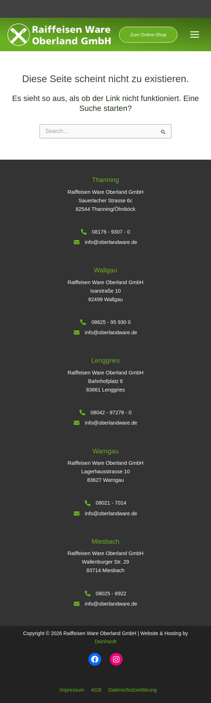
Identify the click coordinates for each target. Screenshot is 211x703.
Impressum (72, 690)
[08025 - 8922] (106, 593)
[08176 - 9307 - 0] (105, 232)
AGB (96, 690)
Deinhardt (106, 641)
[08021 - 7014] (106, 503)
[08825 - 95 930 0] (105, 322)
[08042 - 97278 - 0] (105, 412)
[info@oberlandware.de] (105, 242)
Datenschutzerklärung (132, 690)
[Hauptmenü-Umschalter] (194, 35)
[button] (149, 35)
